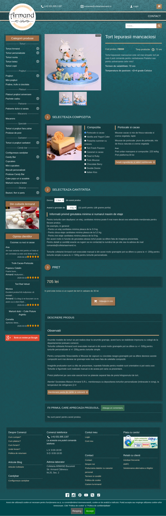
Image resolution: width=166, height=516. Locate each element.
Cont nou (89, 441)
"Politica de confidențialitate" (99, 506)
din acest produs (73, 200)
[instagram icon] (73, 495)
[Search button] (159, 25)
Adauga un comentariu (113, 408)
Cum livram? (14, 445)
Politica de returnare (17, 453)
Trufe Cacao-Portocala (22, 263)
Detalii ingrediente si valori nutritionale (134, 162)
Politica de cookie (93, 480)
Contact (154, 16)
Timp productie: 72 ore (149, 49)
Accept (90, 511)
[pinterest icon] (80, 495)
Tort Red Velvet (22, 284)
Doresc (50, 200)
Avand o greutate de (56, 207)
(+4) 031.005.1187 (58, 437)
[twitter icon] (92, 495)
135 (95, 207)
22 (80, 207)
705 (50, 281)
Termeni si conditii (93, 476)
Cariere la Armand (93, 484)
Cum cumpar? (14, 437)
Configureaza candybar (17, 153)
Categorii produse (22, 38)
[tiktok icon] (98, 495)
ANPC (126, 464)
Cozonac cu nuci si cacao (22, 242)
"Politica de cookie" (76, 506)
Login (134, 6)
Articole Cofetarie (16, 467)
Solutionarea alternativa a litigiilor (138, 468)
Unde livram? (14, 449)
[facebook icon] (67, 495)
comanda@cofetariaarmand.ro (96, 6)
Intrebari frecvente (131, 460)
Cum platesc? (14, 441)
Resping (76, 511)
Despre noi (90, 464)
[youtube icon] (86, 495)
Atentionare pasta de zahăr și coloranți (66, 392)
